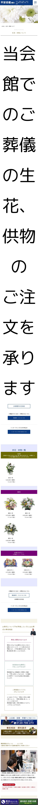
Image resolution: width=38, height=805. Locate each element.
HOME (3, 26)
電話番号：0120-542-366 (19, 418)
